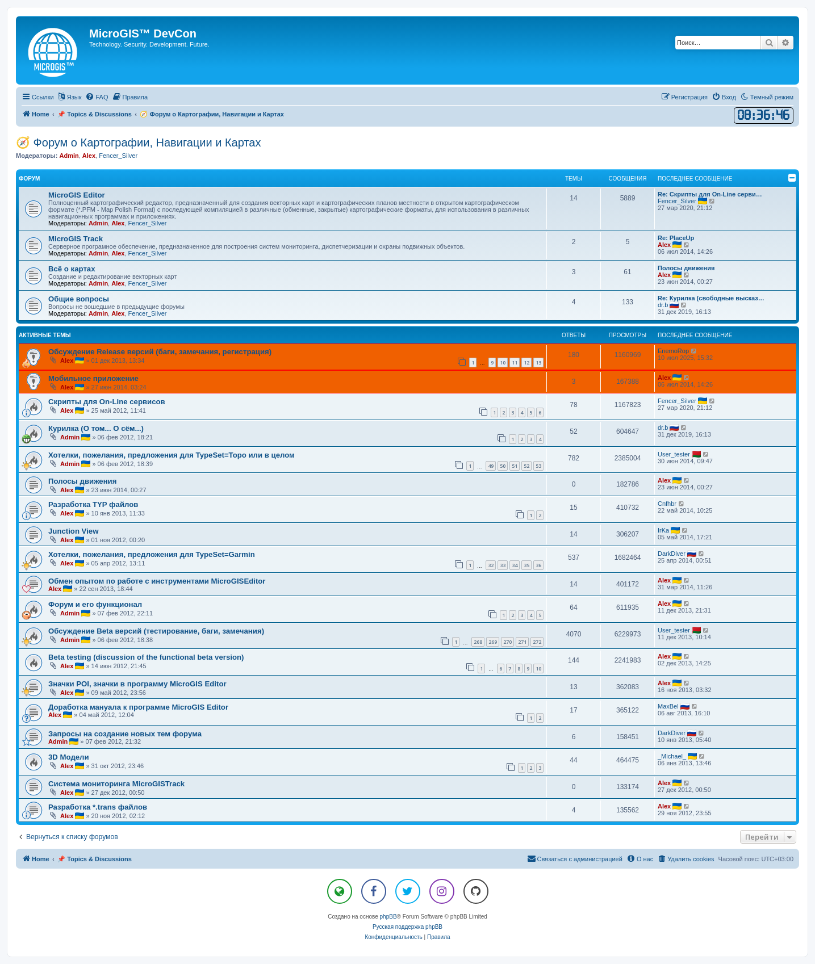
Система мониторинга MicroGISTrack (116, 783)
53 (538, 466)
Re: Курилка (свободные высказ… (711, 298)
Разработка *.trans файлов (97, 807)
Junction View (73, 531)
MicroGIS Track (75, 238)
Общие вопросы (78, 299)
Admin (68, 155)
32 (491, 565)
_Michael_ (672, 756)
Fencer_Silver (118, 155)
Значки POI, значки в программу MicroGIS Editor (137, 684)
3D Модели (68, 757)
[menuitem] (96, 97)
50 (502, 466)
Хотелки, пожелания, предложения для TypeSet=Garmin (151, 554)
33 (502, 565)
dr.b (663, 304)
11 (514, 362)
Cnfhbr (667, 503)
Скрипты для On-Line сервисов (106, 401)
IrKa (663, 530)
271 (522, 642)
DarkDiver (672, 553)
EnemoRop (673, 350)
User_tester (674, 454)
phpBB (388, 916)
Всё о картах (71, 269)
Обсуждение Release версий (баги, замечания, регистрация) (159, 351)
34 (514, 565)
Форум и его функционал (95, 604)
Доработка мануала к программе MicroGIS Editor (138, 707)
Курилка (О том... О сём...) (96, 428)
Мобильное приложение (93, 378)
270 (507, 642)
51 (514, 466)
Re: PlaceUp (676, 237)
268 (478, 642)
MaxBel (668, 706)
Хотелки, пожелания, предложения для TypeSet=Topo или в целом (171, 455)
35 (526, 565)
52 (526, 466)
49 (491, 466)
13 (538, 362)
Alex (88, 155)
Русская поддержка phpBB (407, 927)
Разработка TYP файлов (93, 504)
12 (526, 362)
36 (538, 565)
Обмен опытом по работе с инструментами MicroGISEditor (156, 581)
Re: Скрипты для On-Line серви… (710, 194)
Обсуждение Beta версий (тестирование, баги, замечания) (156, 631)
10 (502, 362)
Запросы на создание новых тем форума (125, 734)
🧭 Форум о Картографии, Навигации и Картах (138, 142)
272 (537, 642)
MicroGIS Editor (76, 195)
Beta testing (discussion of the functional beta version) (146, 657)
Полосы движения (686, 268)
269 (492, 642)
